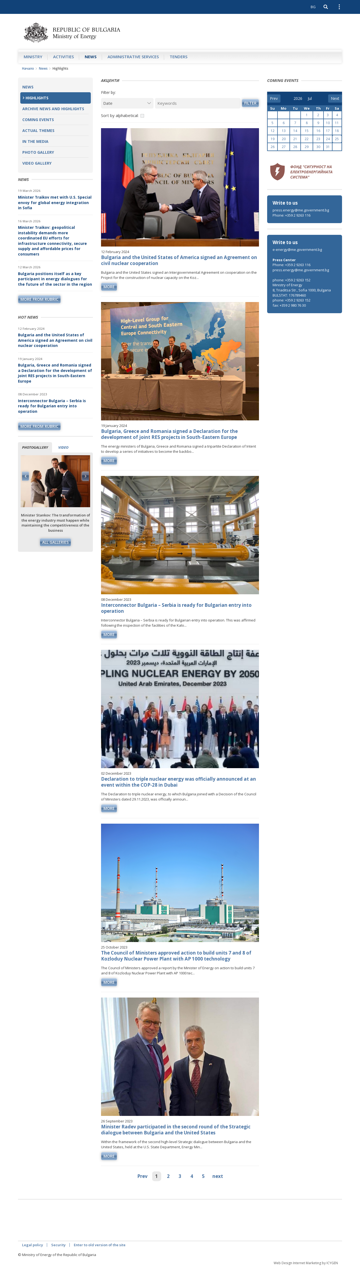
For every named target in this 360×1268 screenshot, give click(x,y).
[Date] (127, 103)
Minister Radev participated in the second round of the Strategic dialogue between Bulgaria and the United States (176, 1130)
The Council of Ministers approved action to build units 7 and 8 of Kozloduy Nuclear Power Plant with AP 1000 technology (176, 956)
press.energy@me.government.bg (301, 210)
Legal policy (32, 1244)
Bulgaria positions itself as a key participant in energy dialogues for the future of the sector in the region (55, 279)
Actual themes (38, 130)
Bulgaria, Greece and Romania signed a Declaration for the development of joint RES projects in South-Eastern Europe (55, 373)
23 (318, 139)
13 (284, 130)
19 (272, 139)
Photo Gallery (38, 152)
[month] (311, 98)
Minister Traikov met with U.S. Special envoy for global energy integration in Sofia (54, 202)
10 (328, 123)
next (217, 1176)
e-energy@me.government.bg (297, 249)
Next (85, 476)
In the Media (35, 141)
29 (307, 146)
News (91, 56)
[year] (298, 98)
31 (328, 146)
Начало (28, 68)
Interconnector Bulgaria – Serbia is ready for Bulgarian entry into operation (52, 406)
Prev (142, 1176)
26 (272, 146)
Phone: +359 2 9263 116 (291, 215)
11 (337, 123)
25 (337, 139)
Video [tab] (63, 447)
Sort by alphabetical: (120, 115)
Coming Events (38, 119)
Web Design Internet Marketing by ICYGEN (306, 1263)
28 (295, 146)
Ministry (33, 56)
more (109, 286)
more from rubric (39, 299)
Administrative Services (133, 56)
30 (318, 146)
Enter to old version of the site (100, 1244)
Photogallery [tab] (35, 447)
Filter (250, 103)
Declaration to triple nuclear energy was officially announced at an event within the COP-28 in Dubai (178, 782)
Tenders (178, 56)
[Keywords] (197, 103)
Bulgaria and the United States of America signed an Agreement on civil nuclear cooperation (55, 340)
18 (337, 130)
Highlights (37, 97)
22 (307, 139)
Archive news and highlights (53, 108)
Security (58, 1244)
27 (284, 146)
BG (313, 6)
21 (295, 139)
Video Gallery (36, 163)
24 (328, 139)
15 (307, 130)
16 (318, 130)
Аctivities (63, 56)
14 (295, 130)
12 (272, 130)
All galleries (55, 542)
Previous (25, 476)
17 (328, 130)
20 (284, 139)
